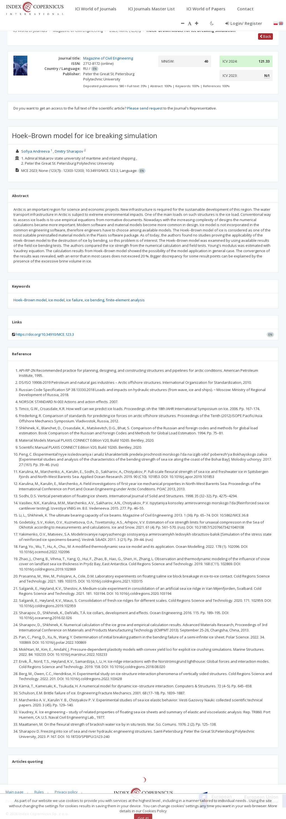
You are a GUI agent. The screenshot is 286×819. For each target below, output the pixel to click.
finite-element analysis (125, 299)
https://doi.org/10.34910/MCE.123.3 (45, 334)
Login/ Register (243, 23)
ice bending (94, 299)
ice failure (74, 299)
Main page (14, 791)
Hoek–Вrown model (30, 299)
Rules (39, 791)
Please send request (145, 108)
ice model (56, 299)
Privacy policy (66, 791)
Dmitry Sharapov (69, 151)
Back (265, 36)
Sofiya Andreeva (35, 151)
